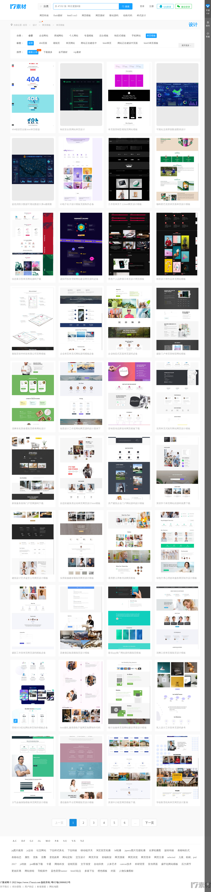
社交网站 (41, 850)
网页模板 (86, 15)
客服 (207, 35)
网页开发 (93, 857)
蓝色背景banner (59, 871)
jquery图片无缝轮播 (135, 850)
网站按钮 (29, 871)
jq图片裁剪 (17, 850)
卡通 (48, 864)
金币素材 (63, 52)
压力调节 (186, 864)
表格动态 (16, 857)
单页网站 (70, 43)
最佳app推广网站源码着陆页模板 (124, 653)
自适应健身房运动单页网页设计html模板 (80, 503)
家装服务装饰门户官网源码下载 (27, 503)
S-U (65, 841)
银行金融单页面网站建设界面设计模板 (127, 727)
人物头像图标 (126, 871)
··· (40, 22)
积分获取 (16, 886)
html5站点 (76, 871)
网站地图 (53, 886)
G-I (31, 841)
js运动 (30, 850)
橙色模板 (102, 871)
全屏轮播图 (155, 850)
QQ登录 (165, 6)
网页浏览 (133, 857)
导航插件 (42, 871)
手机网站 (136, 35)
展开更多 (186, 45)
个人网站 (73, 35)
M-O (48, 841)
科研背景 (140, 864)
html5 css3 (72, 15)
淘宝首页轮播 (103, 850)
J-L (39, 841)
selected (171, 857)
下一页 (149, 822)
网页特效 (44, 15)
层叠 (43, 857)
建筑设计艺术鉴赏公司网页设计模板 (30, 578)
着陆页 (56, 43)
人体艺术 (112, 864)
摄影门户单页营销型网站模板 (171, 354)
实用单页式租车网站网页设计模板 (173, 428)
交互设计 (80, 857)
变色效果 (54, 857)
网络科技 (59, 864)
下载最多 (48, 52)
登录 (142, 6)
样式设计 (141, 15)
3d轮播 (117, 850)
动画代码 (127, 15)
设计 (35, 25)
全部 (30, 35)
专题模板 (88, 35)
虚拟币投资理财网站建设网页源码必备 (79, 279)
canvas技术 (126, 864)
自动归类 (99, 864)
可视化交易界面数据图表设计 (171, 129)
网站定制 (67, 857)
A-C (15, 841)
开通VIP (207, 9)
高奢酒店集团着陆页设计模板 (74, 653)
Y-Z (82, 841)
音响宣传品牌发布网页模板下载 (124, 428)
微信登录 (183, 6)
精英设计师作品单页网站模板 (171, 279)
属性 (27, 857)
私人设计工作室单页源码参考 (171, 727)
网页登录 (146, 857)
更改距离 (16, 871)
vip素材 (77, 52)
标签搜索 (41, 886)
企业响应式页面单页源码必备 (123, 354)
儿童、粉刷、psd (188, 857)
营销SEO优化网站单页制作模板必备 (30, 727)
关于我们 (4, 886)
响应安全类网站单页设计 (72, 129)
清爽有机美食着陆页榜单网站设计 (29, 428)
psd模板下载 (36, 864)
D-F (23, 841)
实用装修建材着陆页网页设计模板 (77, 578)
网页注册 (159, 857)
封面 (113, 871)
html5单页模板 (151, 43)
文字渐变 (85, 864)
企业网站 (43, 35)
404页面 (43, 43)
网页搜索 (120, 857)
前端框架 (107, 857)
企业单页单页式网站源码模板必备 (77, 354)
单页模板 (60, 25)
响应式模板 (120, 35)
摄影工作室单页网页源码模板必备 (29, 653)
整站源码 (113, 15)
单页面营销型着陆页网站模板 (123, 129)
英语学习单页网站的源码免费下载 (173, 503)
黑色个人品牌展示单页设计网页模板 (126, 279)
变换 (35, 857)
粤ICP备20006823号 (61, 882)
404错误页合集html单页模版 (26, 129)
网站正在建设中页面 (128, 43)
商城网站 (58, 35)
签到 (207, 24)
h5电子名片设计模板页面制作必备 (77, 204)
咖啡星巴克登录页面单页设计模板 (173, 204)
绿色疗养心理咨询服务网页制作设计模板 (176, 578)
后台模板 (103, 35)
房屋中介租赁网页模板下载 (121, 802)
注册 (151, 6)
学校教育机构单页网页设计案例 (172, 802)
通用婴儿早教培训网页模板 (121, 578)
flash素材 (58, 15)
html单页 (107, 43)
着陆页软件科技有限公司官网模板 (29, 354)
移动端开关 (87, 850)
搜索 (125, 6)
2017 (14, 864)
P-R (56, 841)
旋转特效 (169, 850)
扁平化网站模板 (169, 864)
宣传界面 (153, 864)
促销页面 (72, 864)
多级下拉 (89, 871)
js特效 (23, 864)
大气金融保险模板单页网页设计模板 (30, 802)
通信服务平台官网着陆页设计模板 (77, 802)
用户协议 (29, 886)
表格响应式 (184, 850)
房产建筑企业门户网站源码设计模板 (126, 503)
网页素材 (100, 15)
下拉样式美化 (57, 850)
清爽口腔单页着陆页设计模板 (171, 653)
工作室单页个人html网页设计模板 (125, 204)
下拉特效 (72, 850)
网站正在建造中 (89, 43)
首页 (25, 25)
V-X (74, 841)
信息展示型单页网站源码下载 (26, 279)
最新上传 (32, 52)
